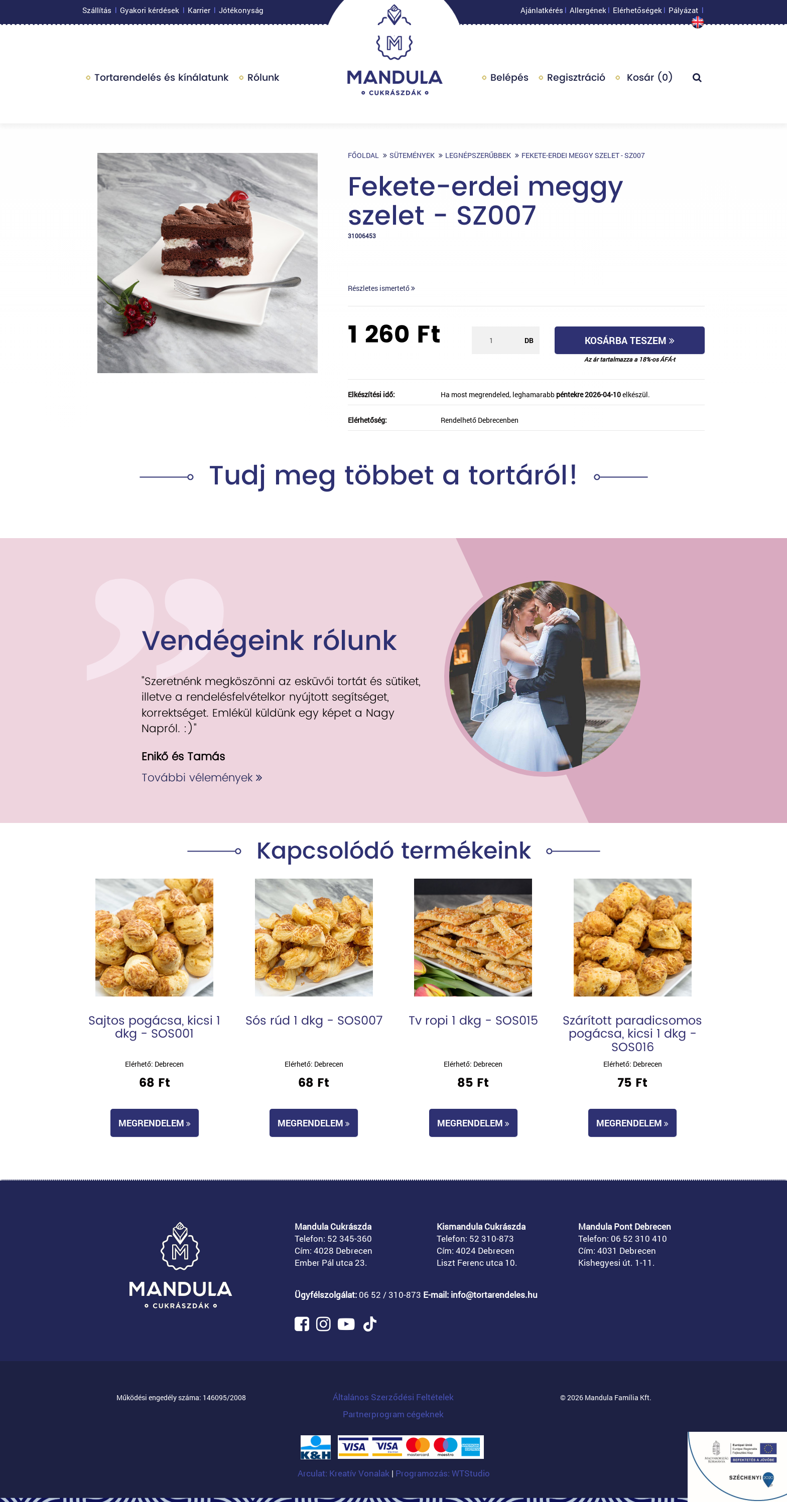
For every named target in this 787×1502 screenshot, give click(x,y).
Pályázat (683, 13)
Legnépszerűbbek (478, 155)
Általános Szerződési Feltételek (393, 1397)
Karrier (199, 13)
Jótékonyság (241, 13)
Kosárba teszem (630, 340)
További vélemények (202, 777)
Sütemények (412, 155)
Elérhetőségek (637, 13)
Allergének (588, 13)
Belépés (509, 80)
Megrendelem (154, 1123)
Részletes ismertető (381, 288)
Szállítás (96, 13)
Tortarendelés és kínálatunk (161, 80)
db (529, 340)
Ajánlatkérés (541, 13)
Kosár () (648, 80)
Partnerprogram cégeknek (393, 1414)
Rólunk (263, 80)
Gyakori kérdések (149, 13)
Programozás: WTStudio (443, 1473)
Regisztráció (576, 80)
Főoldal (363, 155)
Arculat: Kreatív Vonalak (344, 1473)
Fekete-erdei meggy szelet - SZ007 (583, 155)
